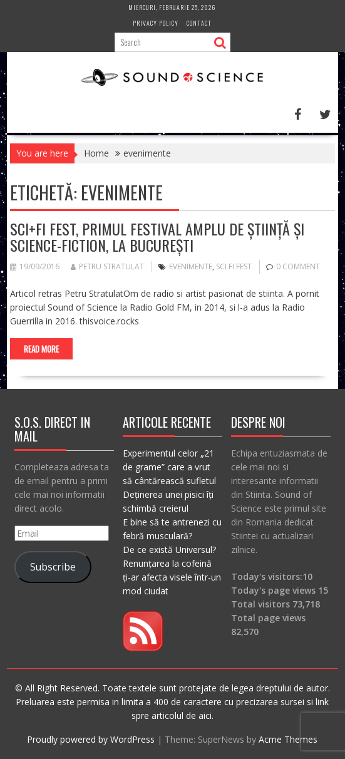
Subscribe (53, 567)
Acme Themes (288, 739)
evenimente (190, 266)
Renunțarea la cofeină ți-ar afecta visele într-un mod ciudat (172, 577)
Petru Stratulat (107, 266)
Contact (199, 23)
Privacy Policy (155, 23)
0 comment (298, 266)
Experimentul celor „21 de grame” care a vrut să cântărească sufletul (169, 467)
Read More (41, 349)
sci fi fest (234, 266)
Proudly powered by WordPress (91, 739)
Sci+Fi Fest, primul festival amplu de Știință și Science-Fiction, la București (157, 236)
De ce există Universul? (169, 549)
